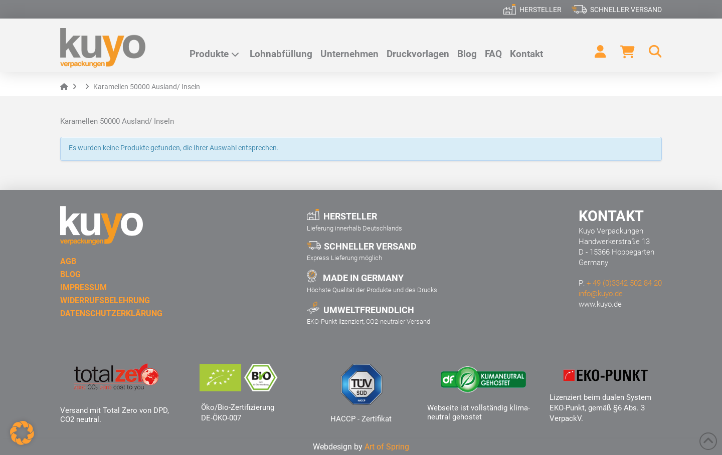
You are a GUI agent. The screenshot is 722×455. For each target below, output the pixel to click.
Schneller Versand (626, 10)
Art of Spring (387, 446)
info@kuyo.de (601, 293)
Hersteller (540, 10)
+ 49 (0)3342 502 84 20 (624, 283)
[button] (651, 51)
